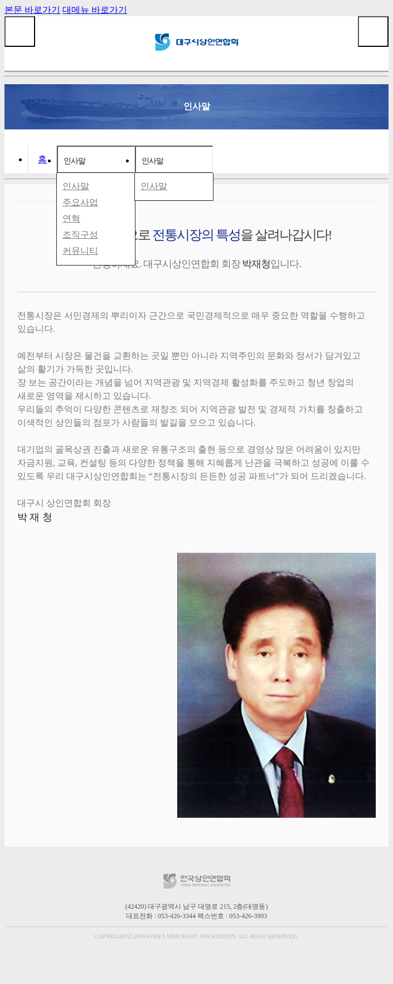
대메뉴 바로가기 (94, 10)
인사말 (74, 160)
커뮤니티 (80, 250)
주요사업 (80, 202)
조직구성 (80, 234)
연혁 (71, 218)
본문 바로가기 (32, 10)
